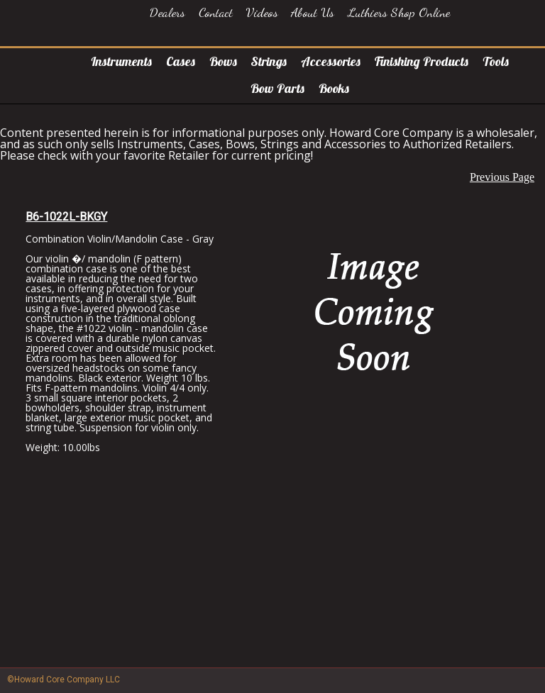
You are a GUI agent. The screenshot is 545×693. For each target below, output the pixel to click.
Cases (180, 61)
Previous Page (502, 177)
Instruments (121, 61)
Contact (216, 12)
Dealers (167, 12)
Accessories (330, 61)
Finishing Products (421, 61)
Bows (223, 61)
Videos (262, 12)
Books (334, 88)
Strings (269, 61)
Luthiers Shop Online (399, 12)
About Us (312, 12)
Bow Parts (277, 88)
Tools (496, 61)
